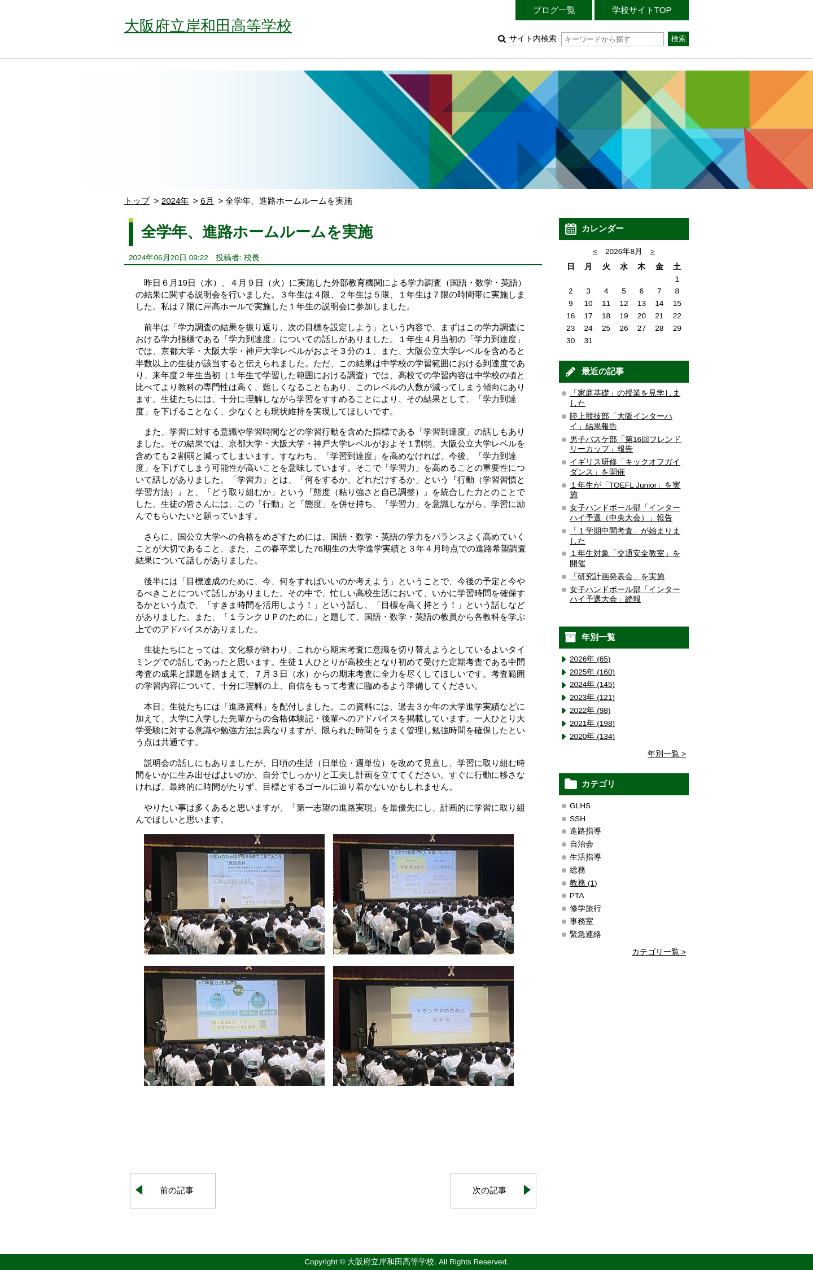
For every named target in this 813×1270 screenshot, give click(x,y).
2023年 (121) (592, 697)
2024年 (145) (592, 684)
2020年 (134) (592, 736)
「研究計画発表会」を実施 (617, 576)
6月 (206, 200)
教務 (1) (583, 883)
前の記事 (177, 1190)
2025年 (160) (592, 672)
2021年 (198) (592, 723)
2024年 (175, 200)
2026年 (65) (590, 659)
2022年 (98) (590, 710)
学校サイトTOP (642, 10)
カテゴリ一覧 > (659, 952)
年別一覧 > (667, 754)
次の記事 (489, 1190)
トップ (137, 200)
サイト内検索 (586, 38)
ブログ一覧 (554, 10)
